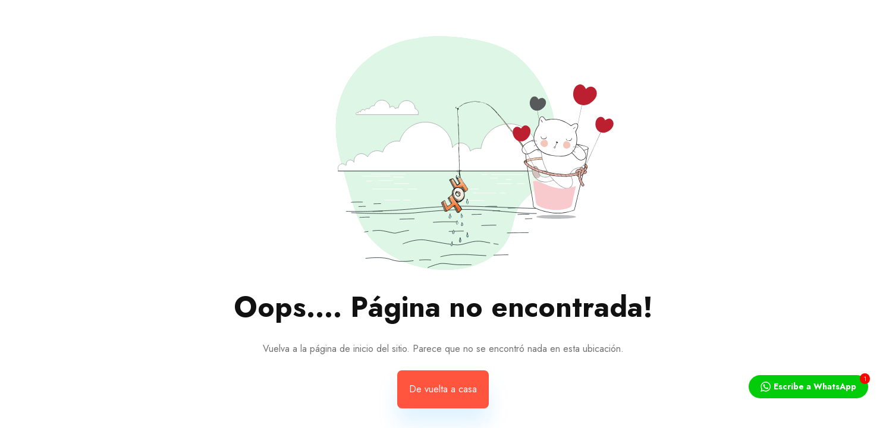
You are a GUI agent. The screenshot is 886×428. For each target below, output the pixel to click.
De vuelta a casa (443, 389)
